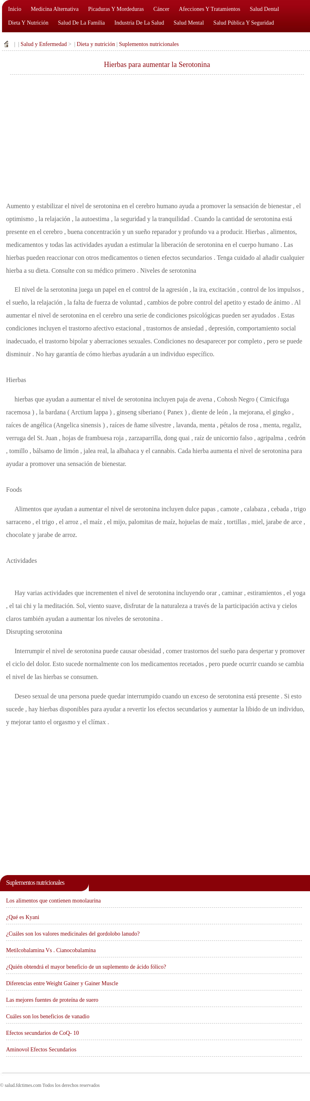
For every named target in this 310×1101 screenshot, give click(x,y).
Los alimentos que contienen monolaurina (53, 901)
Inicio (14, 9)
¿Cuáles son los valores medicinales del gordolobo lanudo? (73, 934)
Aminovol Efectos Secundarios (41, 1050)
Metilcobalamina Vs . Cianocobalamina (51, 950)
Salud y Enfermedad (44, 44)
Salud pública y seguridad (244, 23)
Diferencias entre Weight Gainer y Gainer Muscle (62, 983)
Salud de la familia (81, 23)
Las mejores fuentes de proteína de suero (52, 1000)
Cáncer (161, 9)
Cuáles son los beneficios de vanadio (47, 1016)
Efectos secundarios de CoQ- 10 (42, 1033)
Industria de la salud (139, 23)
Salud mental (189, 23)
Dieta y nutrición (28, 23)
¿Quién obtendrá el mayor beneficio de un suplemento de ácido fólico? (86, 967)
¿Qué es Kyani (22, 917)
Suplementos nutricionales (149, 44)
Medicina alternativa (55, 9)
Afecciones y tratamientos (209, 9)
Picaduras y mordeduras (116, 9)
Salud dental (264, 9)
